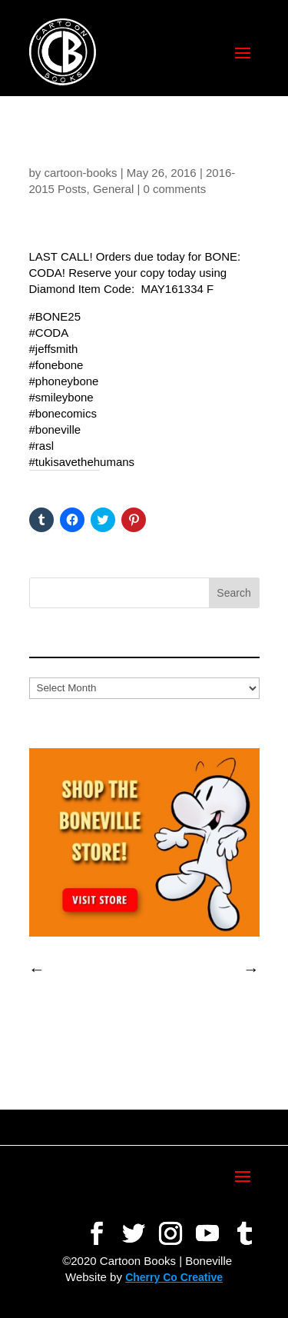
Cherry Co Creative (174, 1277)
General (113, 188)
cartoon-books (81, 172)
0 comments (175, 188)
